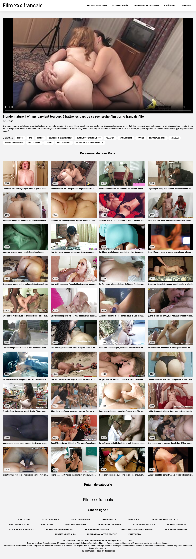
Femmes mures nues (65, 534)
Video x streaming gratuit (59, 529)
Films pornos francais (97, 529)
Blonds (40, 138)
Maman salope (126, 138)
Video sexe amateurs (75, 525)
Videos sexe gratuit (177, 525)
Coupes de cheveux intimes (60, 138)
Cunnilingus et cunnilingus (89, 138)
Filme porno (134, 520)
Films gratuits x (50, 520)
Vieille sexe (24, 520)
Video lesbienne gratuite (165, 520)
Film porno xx (109, 520)
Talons (49, 143)
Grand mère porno (80, 520)
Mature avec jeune (157, 138)
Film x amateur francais (21, 529)
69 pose (20, 138)
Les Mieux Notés (120, 6)
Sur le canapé (34, 143)
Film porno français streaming (137, 529)
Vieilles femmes (64, 143)
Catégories (169, 6)
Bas (30, 138)
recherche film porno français (89, 143)
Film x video (135, 534)
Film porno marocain (176, 529)
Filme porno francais (144, 525)
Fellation (110, 138)
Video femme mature (19, 525)
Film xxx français (88, 551)
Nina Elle (175, 138)
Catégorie (186, 6)
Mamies (141, 138)
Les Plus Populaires (97, 6)
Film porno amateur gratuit (102, 534)
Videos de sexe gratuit (109, 525)
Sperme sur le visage (14, 143)
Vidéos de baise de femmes (146, 6)
